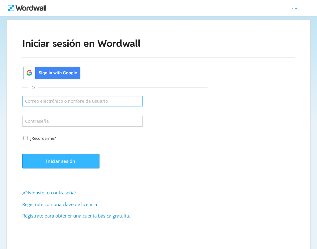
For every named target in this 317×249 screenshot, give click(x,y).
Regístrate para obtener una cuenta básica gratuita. (76, 216)
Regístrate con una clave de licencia (59, 204)
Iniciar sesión (60, 161)
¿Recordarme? (43, 138)
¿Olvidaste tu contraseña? (49, 192)
